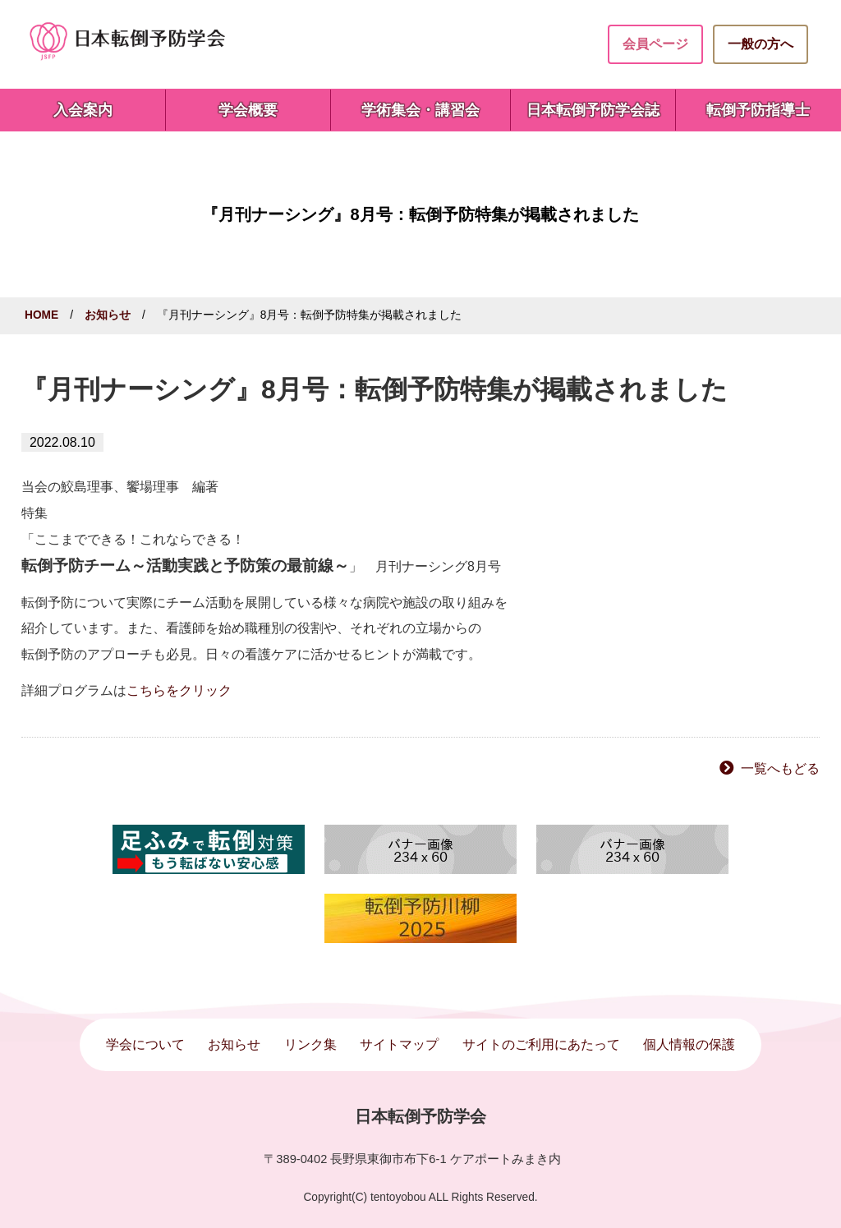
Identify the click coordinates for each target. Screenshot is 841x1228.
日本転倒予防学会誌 (592, 110)
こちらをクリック (179, 690)
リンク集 (310, 1044)
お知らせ (108, 315)
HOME (41, 315)
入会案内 (83, 110)
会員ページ (655, 44)
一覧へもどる (780, 768)
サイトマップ (399, 1044)
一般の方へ (760, 44)
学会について (145, 1044)
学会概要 (248, 110)
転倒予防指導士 (758, 110)
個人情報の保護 (689, 1044)
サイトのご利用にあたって (541, 1044)
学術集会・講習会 (420, 110)
